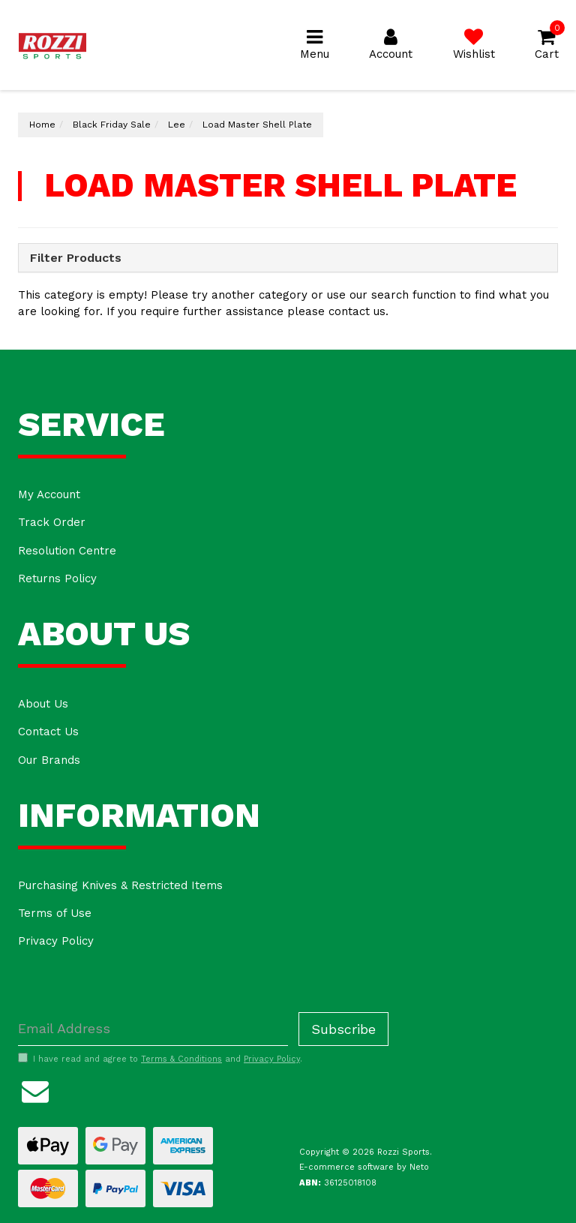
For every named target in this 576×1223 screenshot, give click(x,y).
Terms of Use (55, 913)
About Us (43, 704)
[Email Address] (153, 1029)
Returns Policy (57, 578)
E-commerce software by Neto (364, 1167)
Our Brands (49, 760)
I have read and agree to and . (160, 1058)
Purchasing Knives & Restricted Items (120, 885)
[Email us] (35, 1089)
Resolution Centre (67, 550)
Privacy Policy (56, 941)
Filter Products (76, 258)
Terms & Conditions (181, 1059)
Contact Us (48, 731)
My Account (49, 494)
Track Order (52, 522)
